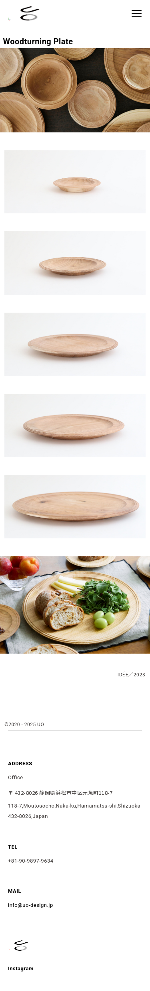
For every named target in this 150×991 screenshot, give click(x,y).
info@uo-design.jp (30, 905)
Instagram (21, 968)
